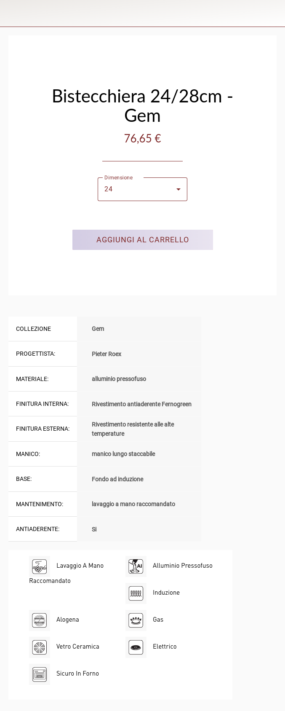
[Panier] (271, 13)
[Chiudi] (13, 13)
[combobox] (142, 189)
